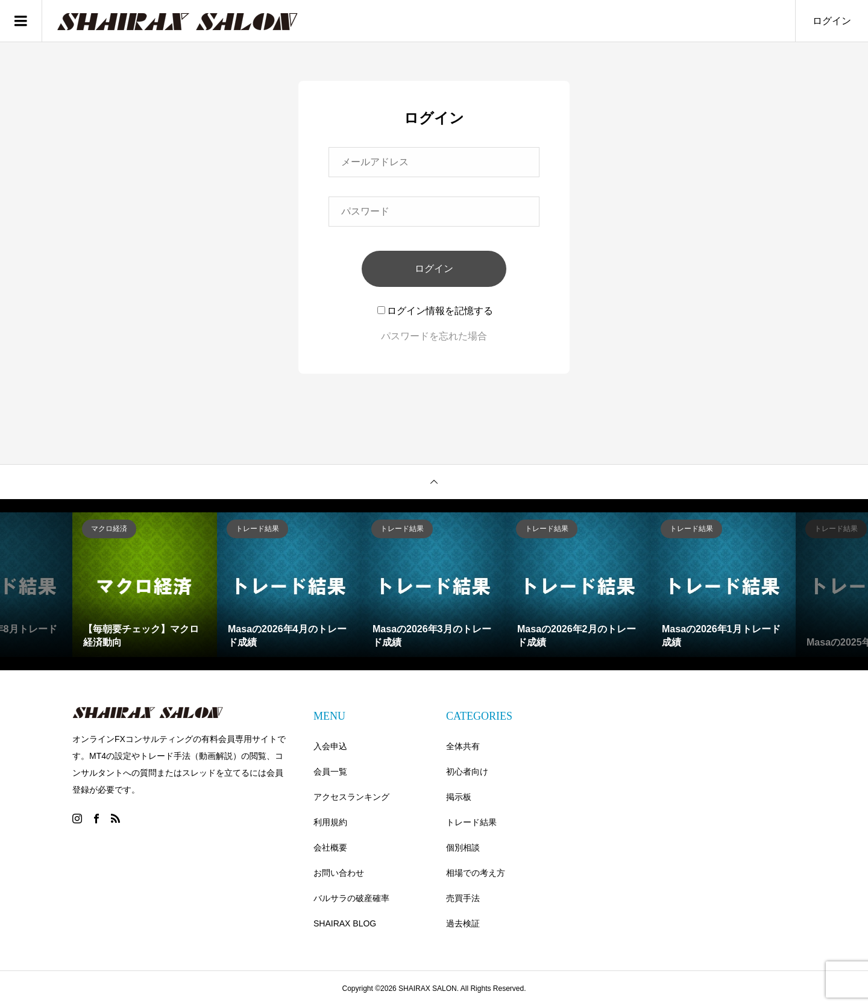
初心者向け (467, 771)
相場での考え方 (475, 873)
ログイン (832, 21)
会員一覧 (330, 771)
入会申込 (330, 746)
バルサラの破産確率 (351, 898)
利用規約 (330, 822)
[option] (144, 584)
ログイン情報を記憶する (435, 311)
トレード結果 (471, 822)
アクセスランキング (351, 797)
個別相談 (463, 847)
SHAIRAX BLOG (344, 923)
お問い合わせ (338, 873)
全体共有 (463, 746)
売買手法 (463, 898)
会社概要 (330, 847)
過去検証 (463, 923)
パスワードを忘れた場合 (434, 336)
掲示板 (458, 797)
